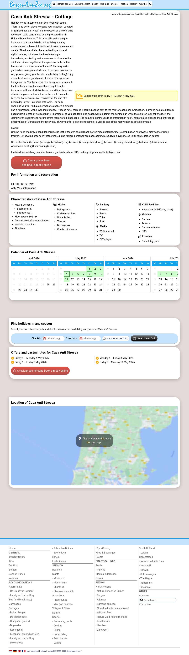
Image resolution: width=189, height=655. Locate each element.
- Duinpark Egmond (19, 621)
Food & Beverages (106, 552)
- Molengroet (16, 642)
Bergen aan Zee (65, 4)
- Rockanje (144, 587)
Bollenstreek (146, 557)
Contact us (145, 604)
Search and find (144, 338)
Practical (124, 4)
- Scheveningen (147, 574)
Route (99, 565)
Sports (56, 617)
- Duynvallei (15, 625)
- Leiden (143, 552)
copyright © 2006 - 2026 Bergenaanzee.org (64, 651)
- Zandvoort (102, 629)
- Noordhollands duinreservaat (112, 608)
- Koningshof (16, 629)
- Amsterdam (103, 621)
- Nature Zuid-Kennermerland (111, 616)
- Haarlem (101, 625)
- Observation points (63, 591)
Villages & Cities (61, 608)
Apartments (15, 586)
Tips (11, 561)
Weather (143, 4)
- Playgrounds (59, 599)
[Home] (53, 4)
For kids (13, 565)
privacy (43, 651)
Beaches (57, 569)
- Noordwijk (145, 565)
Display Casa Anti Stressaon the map (94, 440)
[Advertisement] (94, 309)
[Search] (150, 4)
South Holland (147, 548)
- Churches (58, 586)
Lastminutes (59, 561)
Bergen (13, 569)
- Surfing (56, 642)
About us (144, 595)
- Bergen (100, 595)
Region (133, 4)
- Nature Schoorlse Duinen (110, 591)
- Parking (100, 569)
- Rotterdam (145, 582)
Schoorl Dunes (17, 574)
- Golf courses (60, 638)
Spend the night (82, 4)
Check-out (72, 338)
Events (114, 4)
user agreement (33, 651)
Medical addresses (106, 574)
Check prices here (36, 163)
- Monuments (59, 582)
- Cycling (57, 625)
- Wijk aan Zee (103, 612)
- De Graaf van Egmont (21, 591)
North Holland (103, 586)
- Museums (58, 578)
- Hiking (56, 630)
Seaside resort (17, 556)
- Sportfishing (103, 548)
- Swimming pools (62, 621)
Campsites (15, 604)
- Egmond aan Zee (106, 604)
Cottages (14, 608)
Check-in (37, 338)
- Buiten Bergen (17, 612)
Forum (99, 578)
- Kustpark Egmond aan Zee (24, 634)
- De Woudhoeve (18, 616)
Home (12, 548)
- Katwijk (143, 569)
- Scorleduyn (59, 552)
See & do (104, 4)
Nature (56, 612)
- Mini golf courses (62, 604)
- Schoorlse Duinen (62, 548)
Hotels (56, 557)
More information (26, 188)
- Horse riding (59, 634)
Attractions (58, 595)
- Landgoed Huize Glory (21, 595)
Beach (95, 4)
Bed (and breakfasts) (20, 599)
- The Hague (145, 578)
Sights (55, 574)
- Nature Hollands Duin (151, 561)
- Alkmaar (101, 599)
